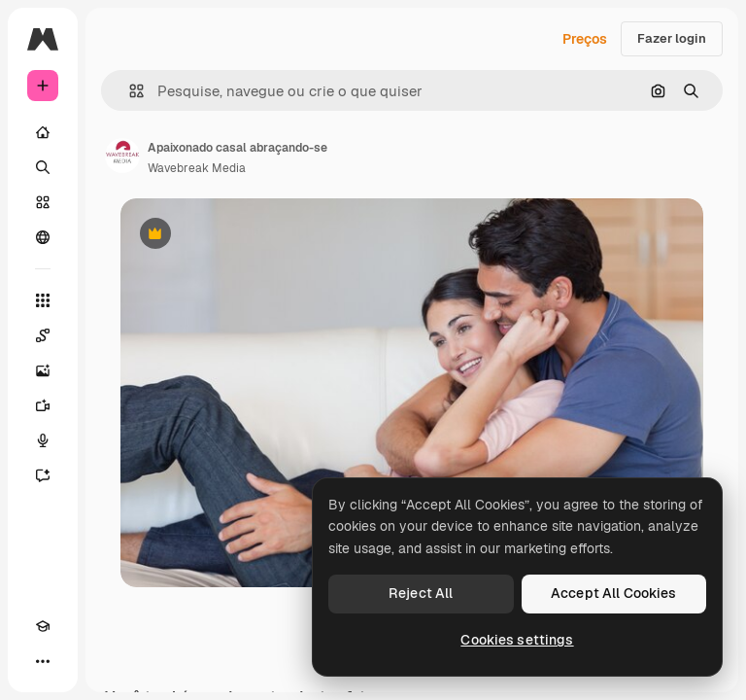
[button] (128, 91)
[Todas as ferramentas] (42, 300)
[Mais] (42, 661)
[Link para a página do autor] (122, 155)
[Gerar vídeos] (42, 405)
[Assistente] (42, 475)
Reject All (421, 593)
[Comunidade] (42, 237)
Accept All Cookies (614, 593)
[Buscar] (42, 167)
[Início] (42, 132)
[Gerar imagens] (42, 370)
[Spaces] (42, 335)
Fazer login (671, 38)
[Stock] (42, 202)
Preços (584, 39)
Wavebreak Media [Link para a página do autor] (197, 168)
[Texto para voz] (42, 440)
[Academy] (42, 626)
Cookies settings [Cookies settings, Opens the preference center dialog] (516, 639)
